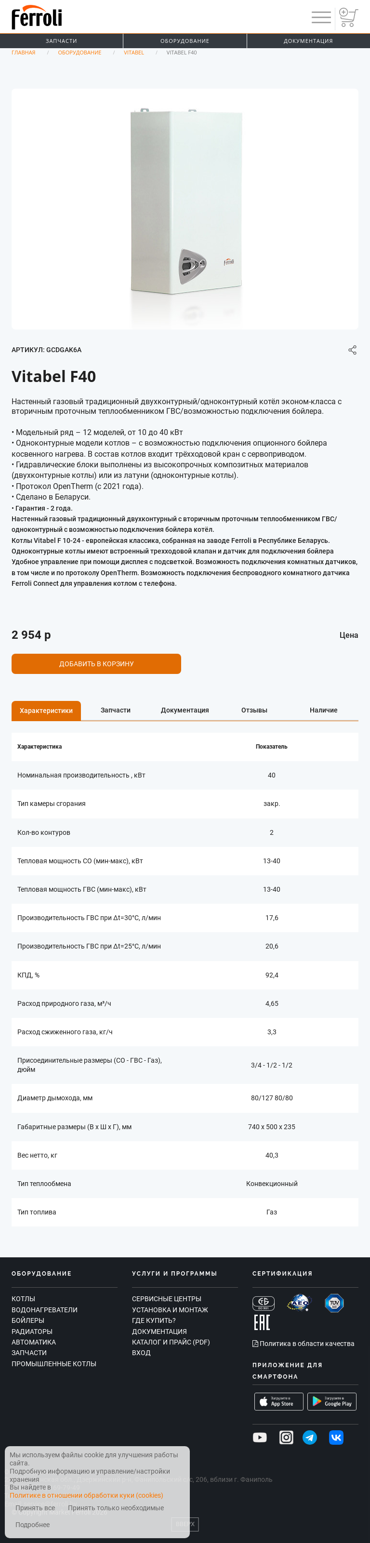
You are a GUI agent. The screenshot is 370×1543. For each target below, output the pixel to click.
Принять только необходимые (116, 1508)
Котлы (23, 1299)
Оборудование (185, 40)
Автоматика (34, 1342)
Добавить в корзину (96, 664)
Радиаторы (32, 1331)
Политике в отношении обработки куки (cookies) (86, 1495)
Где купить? (154, 1320)
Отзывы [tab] (254, 710)
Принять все (35, 1508)
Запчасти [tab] (116, 710)
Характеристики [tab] (46, 710)
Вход (141, 1353)
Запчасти (61, 40)
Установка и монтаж (170, 1310)
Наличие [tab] (324, 710)
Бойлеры (28, 1320)
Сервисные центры (166, 1299)
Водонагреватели (45, 1310)
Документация (308, 40)
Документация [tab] (185, 710)
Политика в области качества (303, 1343)
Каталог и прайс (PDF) (171, 1342)
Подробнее (32, 1525)
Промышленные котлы (54, 1364)
